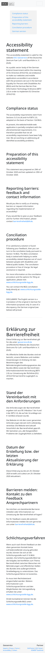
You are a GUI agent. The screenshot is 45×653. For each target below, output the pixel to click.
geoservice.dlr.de (25, 342)
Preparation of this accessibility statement (22, 18)
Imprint (5, 648)
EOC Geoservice (20, 57)
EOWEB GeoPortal (37, 650)
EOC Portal (38, 648)
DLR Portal (30, 648)
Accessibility (7, 650)
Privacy (11, 648)
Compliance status (20, 13)
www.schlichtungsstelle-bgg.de (19, 282)
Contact (14, 650)
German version (19, 31)
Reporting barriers (20, 23)
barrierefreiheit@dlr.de (23, 221)
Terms (17, 648)
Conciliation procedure (22, 27)
